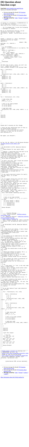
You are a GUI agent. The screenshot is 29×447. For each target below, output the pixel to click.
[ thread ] (20, 18)
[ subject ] (25, 18)
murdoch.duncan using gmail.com (10, 168)
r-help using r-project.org (10, 258)
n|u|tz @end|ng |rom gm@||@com (14, 8)
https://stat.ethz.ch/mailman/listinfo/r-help (15, 419)
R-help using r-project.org (10, 416)
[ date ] (16, 18)
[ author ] (6, 19)
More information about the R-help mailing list (12, 445)
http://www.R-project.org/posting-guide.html (15, 422)
